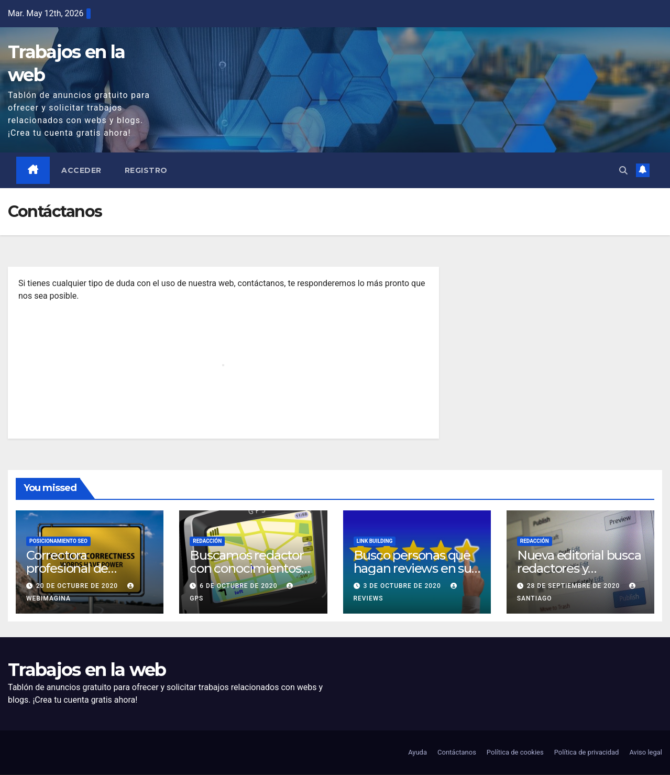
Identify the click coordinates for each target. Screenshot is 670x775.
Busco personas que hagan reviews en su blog (412, 569)
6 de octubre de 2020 (239, 586)
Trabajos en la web (87, 670)
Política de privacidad (586, 753)
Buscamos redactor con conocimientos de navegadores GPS (249, 569)
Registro (146, 170)
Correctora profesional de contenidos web (72, 569)
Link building (375, 541)
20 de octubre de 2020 (78, 586)
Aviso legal (645, 753)
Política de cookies (515, 753)
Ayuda (417, 753)
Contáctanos (456, 753)
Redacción (207, 541)
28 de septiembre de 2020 (574, 586)
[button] (623, 170)
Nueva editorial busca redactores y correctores (579, 569)
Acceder (82, 170)
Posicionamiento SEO (58, 541)
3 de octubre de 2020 (403, 586)
